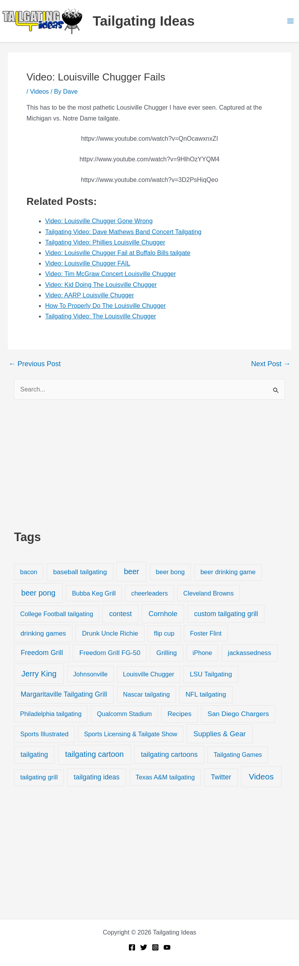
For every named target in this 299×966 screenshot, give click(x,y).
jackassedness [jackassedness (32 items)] (249, 653)
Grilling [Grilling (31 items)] (166, 653)
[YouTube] (167, 947)
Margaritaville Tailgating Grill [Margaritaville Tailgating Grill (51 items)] (64, 694)
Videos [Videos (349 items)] (261, 776)
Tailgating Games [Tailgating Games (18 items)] (238, 754)
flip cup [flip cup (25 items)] (164, 633)
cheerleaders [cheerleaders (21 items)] (149, 593)
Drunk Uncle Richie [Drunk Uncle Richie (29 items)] (110, 633)
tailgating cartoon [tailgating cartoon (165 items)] (94, 754)
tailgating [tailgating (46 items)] (34, 754)
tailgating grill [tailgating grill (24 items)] (39, 777)
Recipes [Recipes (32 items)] (179, 714)
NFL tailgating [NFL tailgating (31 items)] (206, 694)
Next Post (270, 363)
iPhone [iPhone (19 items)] (202, 652)
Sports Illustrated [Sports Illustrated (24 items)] (44, 734)
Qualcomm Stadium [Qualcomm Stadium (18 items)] (124, 713)
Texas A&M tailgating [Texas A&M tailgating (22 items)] (165, 777)
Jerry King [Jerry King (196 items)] (38, 673)
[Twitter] (143, 947)
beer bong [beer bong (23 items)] (170, 571)
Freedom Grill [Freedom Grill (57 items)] (42, 653)
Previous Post (35, 363)
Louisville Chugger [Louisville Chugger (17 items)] (148, 674)
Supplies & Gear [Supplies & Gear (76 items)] (219, 734)
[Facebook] (131, 947)
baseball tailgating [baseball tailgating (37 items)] (80, 572)
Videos (39, 91)
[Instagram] (155, 947)
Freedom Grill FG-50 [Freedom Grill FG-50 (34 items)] (110, 653)
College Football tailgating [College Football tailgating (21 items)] (56, 613)
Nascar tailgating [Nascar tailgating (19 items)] (146, 694)
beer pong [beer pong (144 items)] (38, 593)
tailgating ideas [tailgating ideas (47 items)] (97, 777)
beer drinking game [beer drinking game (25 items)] (228, 572)
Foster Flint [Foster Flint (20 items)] (206, 633)
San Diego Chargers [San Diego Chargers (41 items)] (238, 714)
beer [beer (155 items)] (131, 571)
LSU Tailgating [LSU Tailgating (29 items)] (211, 674)
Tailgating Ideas (144, 20)
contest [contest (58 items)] (120, 614)
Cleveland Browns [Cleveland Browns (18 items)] (208, 593)
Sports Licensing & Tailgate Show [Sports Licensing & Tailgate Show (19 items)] (130, 733)
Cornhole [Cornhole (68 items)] (163, 614)
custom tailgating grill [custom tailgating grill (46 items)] (226, 614)
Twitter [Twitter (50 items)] (221, 777)
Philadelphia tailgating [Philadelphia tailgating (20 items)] (51, 713)
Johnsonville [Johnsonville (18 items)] (90, 674)
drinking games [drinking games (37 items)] (43, 633)
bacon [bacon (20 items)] (28, 571)
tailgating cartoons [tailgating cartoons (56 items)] (169, 754)
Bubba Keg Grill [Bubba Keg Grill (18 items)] (94, 593)
